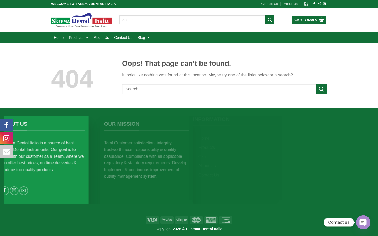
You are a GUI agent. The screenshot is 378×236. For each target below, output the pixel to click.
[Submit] (269, 19)
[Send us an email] (324, 4)
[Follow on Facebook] (314, 4)
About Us (291, 4)
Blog (144, 37)
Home (59, 37)
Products (78, 37)
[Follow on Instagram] (319, 4)
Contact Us (269, 4)
